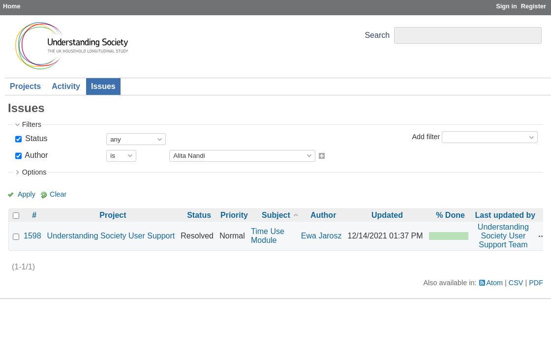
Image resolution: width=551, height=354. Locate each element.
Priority (234, 215)
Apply (26, 194)
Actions (542, 236)
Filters (31, 124)
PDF (536, 283)
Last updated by (505, 215)
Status (35, 138)
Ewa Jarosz (321, 236)
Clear (58, 194)
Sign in (506, 6)
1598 (32, 236)
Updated (387, 215)
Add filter (426, 137)
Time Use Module (267, 235)
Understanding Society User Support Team (503, 236)
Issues (103, 86)
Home (12, 6)
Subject (276, 215)
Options (34, 172)
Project (112, 215)
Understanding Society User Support (111, 236)
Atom (495, 283)
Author (35, 155)
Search (377, 35)
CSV (516, 283)
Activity (66, 86)
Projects (25, 86)
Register (533, 6)
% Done (450, 215)
